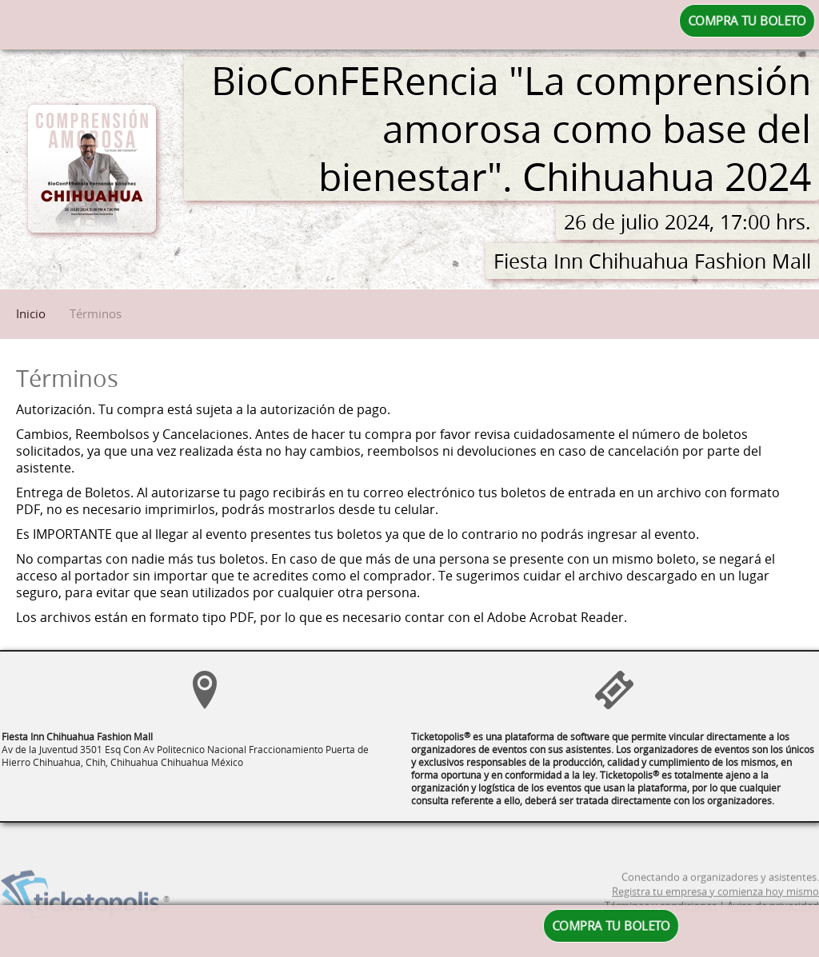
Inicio (31, 313)
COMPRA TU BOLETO (747, 21)
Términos (96, 313)
